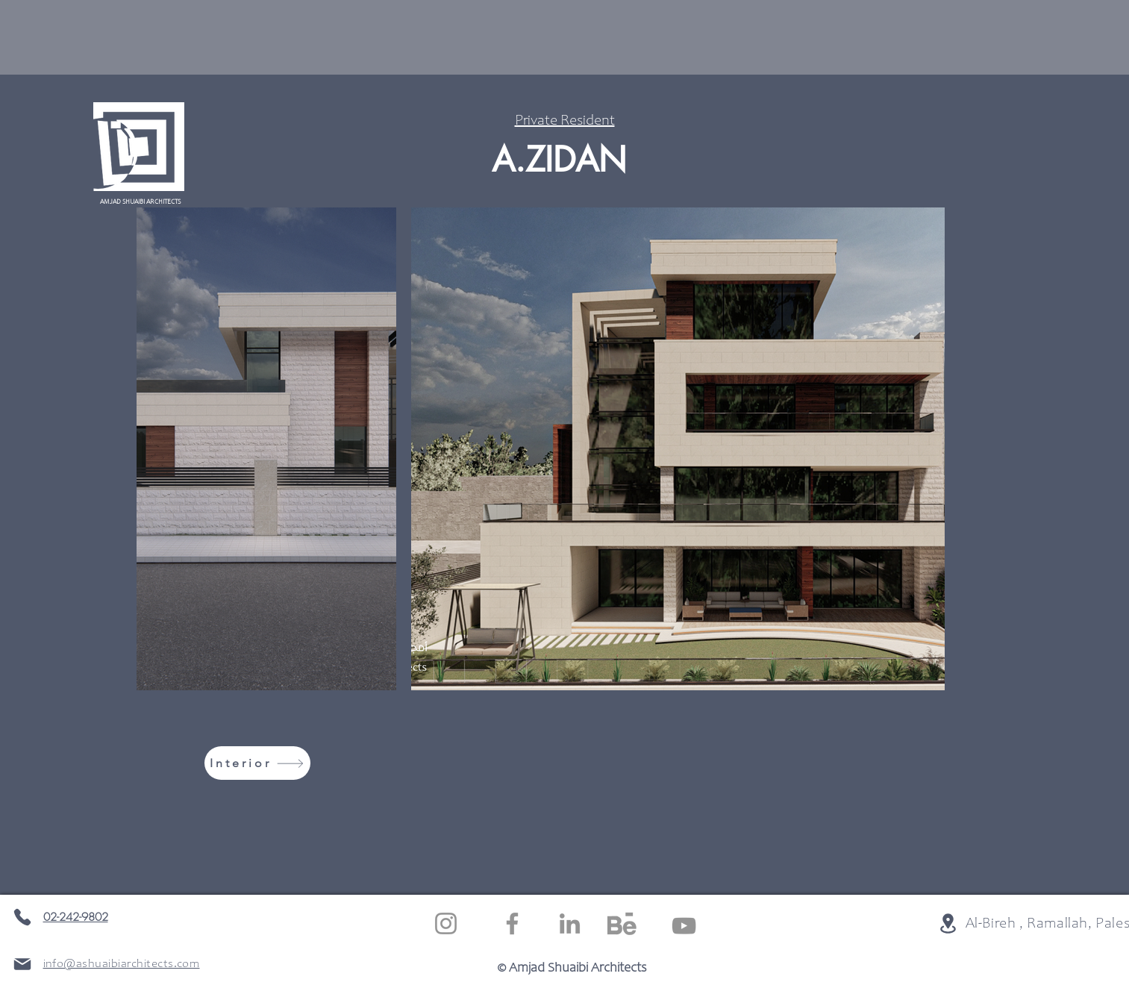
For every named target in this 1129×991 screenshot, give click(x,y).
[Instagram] (445, 923)
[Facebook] (512, 923)
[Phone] (22, 917)
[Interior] (257, 763)
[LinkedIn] (569, 923)
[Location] (948, 923)
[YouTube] (683, 925)
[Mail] (22, 964)
